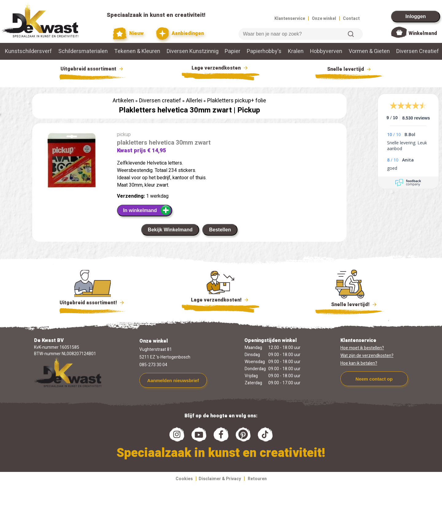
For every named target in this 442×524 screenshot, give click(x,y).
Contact (351, 18)
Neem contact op (374, 379)
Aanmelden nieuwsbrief (173, 380)
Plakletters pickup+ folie (236, 101)
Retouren (257, 479)
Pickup (248, 110)
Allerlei (194, 101)
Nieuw (128, 34)
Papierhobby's (264, 51)
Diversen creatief (160, 101)
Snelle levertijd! (349, 304)
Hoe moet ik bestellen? (362, 348)
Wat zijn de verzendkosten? (367, 355)
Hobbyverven (326, 51)
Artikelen (123, 101)
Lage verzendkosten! (220, 301)
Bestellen (220, 229)
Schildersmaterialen (83, 51)
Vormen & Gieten (369, 51)
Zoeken (351, 34)
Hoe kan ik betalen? (358, 363)
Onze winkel (324, 18)
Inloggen (415, 16)
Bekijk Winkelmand (170, 229)
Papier (232, 51)
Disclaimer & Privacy (220, 479)
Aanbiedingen (180, 33)
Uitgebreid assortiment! (93, 303)
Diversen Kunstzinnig (193, 51)
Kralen (296, 51)
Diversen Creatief (417, 51)
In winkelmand (147, 210)
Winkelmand (423, 33)
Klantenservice (289, 18)
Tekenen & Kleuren (137, 51)
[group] (71, 161)
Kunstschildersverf (28, 51)
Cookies (184, 479)
